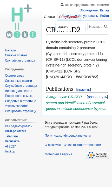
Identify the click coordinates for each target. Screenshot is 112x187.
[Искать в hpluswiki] (99, 26)
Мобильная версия (58, 154)
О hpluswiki (53, 145)
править (83, 89)
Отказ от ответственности (82, 145)
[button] (97, 97)
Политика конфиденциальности (68, 135)
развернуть (97, 97)
